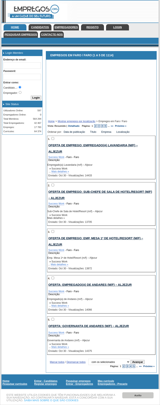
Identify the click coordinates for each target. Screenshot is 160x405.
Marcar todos (57, 362)
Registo (92, 27)
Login (117, 27)
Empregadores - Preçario (113, 383)
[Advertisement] (21, 158)
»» (112, 126)
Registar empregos (45, 383)
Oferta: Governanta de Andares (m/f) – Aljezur (88, 326)
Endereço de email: (14, 59)
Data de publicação (75, 131)
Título (93, 131)
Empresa (106, 131)
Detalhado (73, 126)
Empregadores (66, 27)
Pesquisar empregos (21, 34)
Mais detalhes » (60, 171)
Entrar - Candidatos (45, 381)
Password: (9, 71)
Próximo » (120, 126)
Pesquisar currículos (14, 383)
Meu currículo (106, 381)
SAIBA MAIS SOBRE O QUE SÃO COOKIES (51, 400)
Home (15, 27)
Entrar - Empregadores (79, 383)
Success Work (56, 157)
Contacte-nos (52, 34)
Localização (123, 131)
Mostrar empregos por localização (76, 121)
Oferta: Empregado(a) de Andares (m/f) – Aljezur (90, 284)
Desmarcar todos (75, 362)
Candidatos (40, 27)
